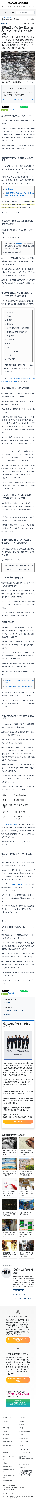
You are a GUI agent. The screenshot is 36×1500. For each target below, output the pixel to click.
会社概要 (5, 1421)
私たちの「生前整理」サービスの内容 (18, 1380)
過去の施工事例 (7, 1480)
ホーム (3, 7)
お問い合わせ (18, 99)
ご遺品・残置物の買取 (25, 1431)
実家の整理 (7, 1010)
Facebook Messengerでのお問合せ (26, 1458)
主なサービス (24, 1417)
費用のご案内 (18, 7)
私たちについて (18, 1291)
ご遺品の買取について (9, 824)
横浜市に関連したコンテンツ (9, 1470)
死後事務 (19, 243)
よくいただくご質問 (24, 1464)
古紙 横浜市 (9, 189)
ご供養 (21, 1428)
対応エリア (6, 1424)
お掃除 (5, 1463)
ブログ (5, 1449)
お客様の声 (22, 1467)
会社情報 (9, 7)
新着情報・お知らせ (8, 1445)
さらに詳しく (18, 1121)
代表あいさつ (6, 1431)
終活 (4, 1459)
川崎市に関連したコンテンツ (9, 1476)
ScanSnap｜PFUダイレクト (17, 884)
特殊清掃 (21, 1445)
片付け (22, 1010)
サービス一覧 (17, 1298)
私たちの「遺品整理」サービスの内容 (18, 1340)
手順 (15, 1010)
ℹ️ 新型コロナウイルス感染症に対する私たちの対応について (25, 1473)
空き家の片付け (23, 1438)
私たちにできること (19, 1294)
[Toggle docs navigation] (8, 12)
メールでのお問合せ (24, 1452)
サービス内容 (27, 7)
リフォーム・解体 (23, 1441)
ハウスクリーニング (24, 1434)
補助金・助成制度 (7, 1466)
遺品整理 (7, 1002)
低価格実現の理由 (8, 1441)
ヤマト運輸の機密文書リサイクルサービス (18, 686)
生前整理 (21, 1424)
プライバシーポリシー (8, 1493)
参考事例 (5, 1438)
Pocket (11, 109)
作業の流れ (6, 1434)
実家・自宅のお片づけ (9, 1456)
